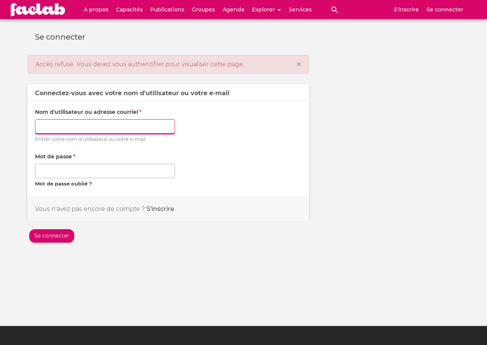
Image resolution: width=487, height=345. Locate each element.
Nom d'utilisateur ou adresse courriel (88, 112)
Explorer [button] (266, 9)
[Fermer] (298, 64)
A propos (96, 9)
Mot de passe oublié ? (63, 184)
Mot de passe (55, 156)
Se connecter (445, 9)
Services (300, 9)
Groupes (203, 9)
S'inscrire (406, 9)
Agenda (233, 9)
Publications (167, 9)
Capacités (129, 9)
